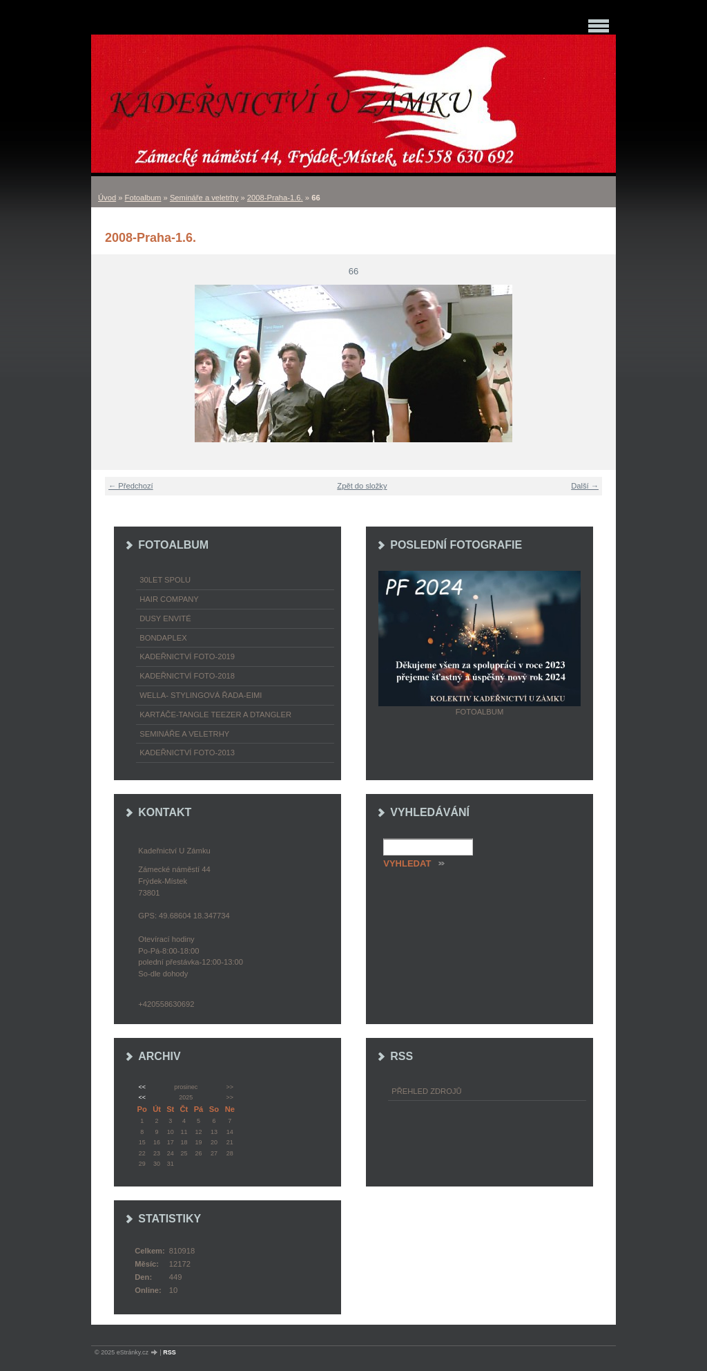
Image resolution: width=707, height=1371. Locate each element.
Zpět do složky (362, 486)
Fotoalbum (143, 197)
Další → (585, 486)
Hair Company (169, 599)
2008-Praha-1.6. (275, 197)
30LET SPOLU (165, 580)
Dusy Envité (165, 618)
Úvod (107, 197)
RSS (169, 1352)
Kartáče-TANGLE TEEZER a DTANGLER (215, 714)
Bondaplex (162, 638)
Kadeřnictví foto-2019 (187, 656)
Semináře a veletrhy (204, 197)
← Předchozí (130, 486)
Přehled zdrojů (426, 1091)
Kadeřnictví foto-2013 (187, 752)
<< (141, 1087)
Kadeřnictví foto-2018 (187, 676)
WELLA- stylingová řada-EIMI (200, 695)
